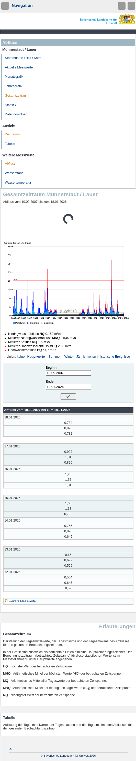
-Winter (68, 356)
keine (21, 356)
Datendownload (16, 114)
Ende (50, 381)
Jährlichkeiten (86, 356)
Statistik (10, 105)
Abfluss (10, 163)
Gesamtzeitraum (16, 95)
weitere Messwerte (22, 601)
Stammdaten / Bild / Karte (23, 58)
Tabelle (10, 144)
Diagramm (12, 134)
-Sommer (54, 356)
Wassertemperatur (18, 182)
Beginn (51, 367)
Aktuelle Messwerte (19, 67)
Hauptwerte (36, 356)
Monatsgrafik (14, 76)
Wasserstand (14, 173)
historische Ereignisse (114, 356)
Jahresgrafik (13, 86)
